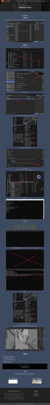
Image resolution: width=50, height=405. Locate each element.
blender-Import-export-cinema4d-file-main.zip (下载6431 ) (26, 374)
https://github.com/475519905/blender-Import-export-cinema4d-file (26, 373)
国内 (27, 5)
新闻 (29, 5)
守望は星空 (26, 15)
